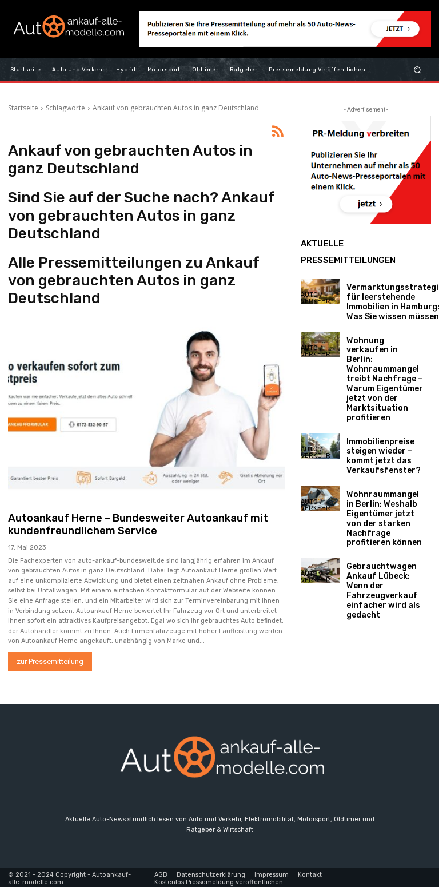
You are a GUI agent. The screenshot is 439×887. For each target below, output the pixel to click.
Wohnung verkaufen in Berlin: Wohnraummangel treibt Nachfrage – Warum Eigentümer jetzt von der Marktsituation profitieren (382, 358)
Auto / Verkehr (315, 298)
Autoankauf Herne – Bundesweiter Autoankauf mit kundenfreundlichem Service (127, 523)
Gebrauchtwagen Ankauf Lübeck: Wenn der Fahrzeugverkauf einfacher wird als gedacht (380, 516)
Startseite (23, 108)
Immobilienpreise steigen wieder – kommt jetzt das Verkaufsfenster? (375, 417)
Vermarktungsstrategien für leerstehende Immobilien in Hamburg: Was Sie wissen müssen (387, 298)
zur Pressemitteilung (50, 659)
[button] (417, 69)
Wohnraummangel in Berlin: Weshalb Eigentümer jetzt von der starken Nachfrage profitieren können (383, 465)
